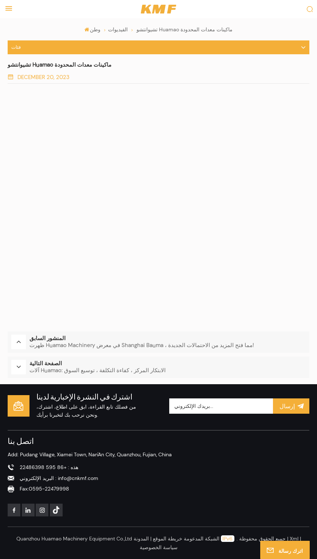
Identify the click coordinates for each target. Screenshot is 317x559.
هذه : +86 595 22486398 (49, 467)
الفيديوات (118, 29)
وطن (92, 29)
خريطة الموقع (166, 538)
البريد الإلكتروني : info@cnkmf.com (59, 477)
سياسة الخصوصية (159, 546)
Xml (294, 538)
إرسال (291, 405)
